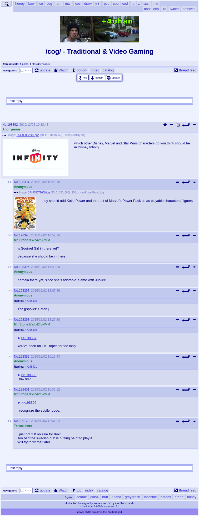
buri (105, 497)
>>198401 (31, 366)
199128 (24, 421)
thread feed (185, 70)
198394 (24, 182)
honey (191, 497)
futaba (116, 497)
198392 (12, 124)
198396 (24, 267)
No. (4, 124)
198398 (24, 320)
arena (179, 497)
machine (150, 497)
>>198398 (31, 300)
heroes (166, 497)
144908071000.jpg (39, 192)
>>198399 (31, 329)
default (81, 497)
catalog (108, 70)
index (95, 70)
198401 (24, 389)
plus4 (94, 497)
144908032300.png (28, 135)
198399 (24, 356)
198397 (24, 291)
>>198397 (29, 338)
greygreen (132, 497)
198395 (24, 235)
